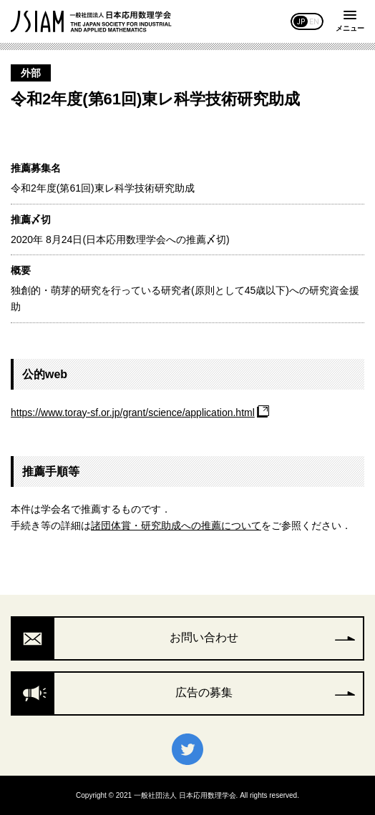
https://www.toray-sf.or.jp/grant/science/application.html (133, 412)
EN (314, 21)
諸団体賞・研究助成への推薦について (176, 525)
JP (301, 21)
